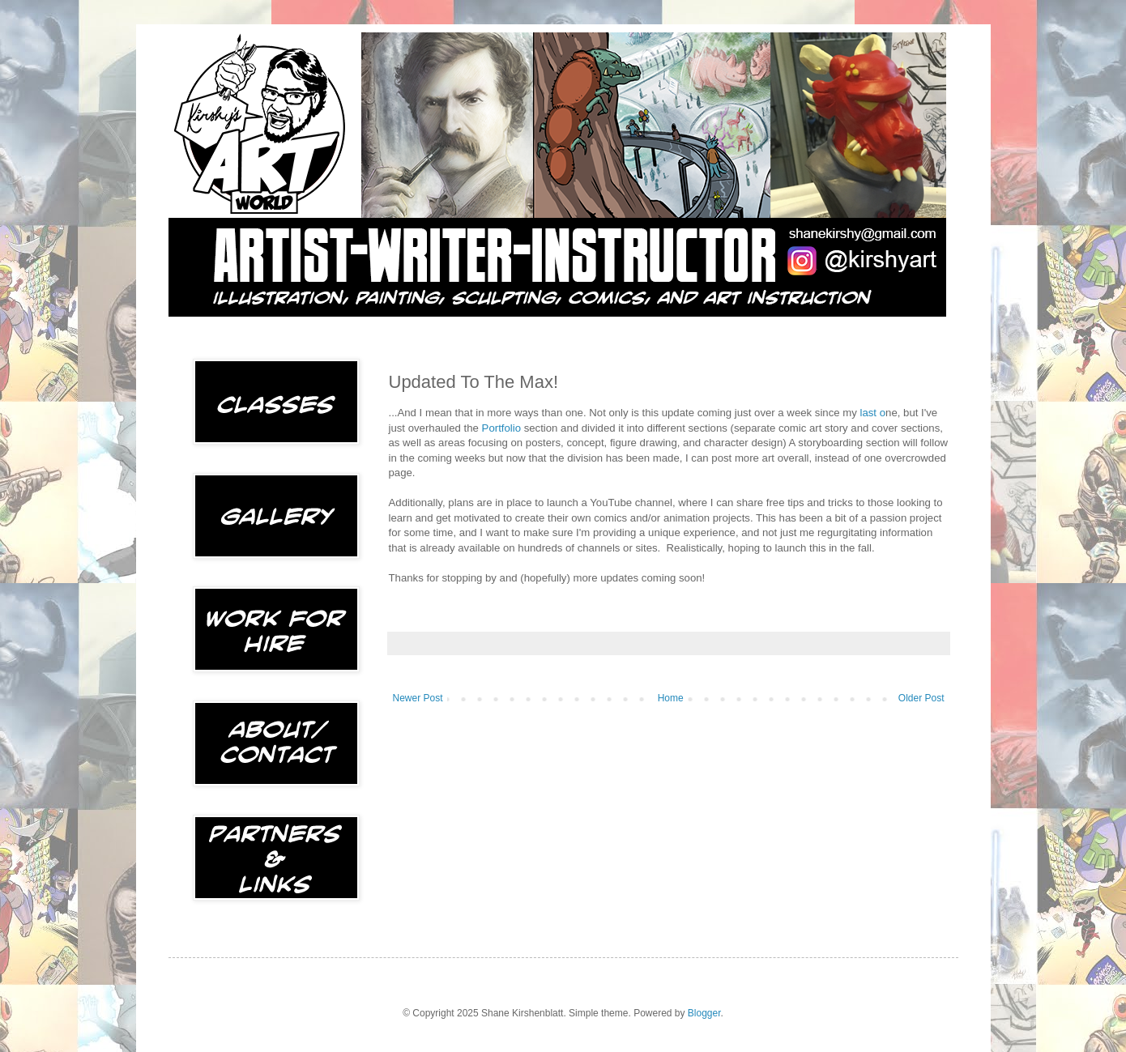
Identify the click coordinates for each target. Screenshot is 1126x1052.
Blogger (704, 1013)
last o (873, 413)
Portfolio (501, 428)
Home (671, 698)
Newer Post (418, 698)
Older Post (921, 698)
